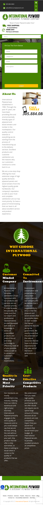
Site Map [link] (32, 498)
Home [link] (5, 496)
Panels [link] (22, 496)
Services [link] (16, 496)
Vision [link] (34, 496)
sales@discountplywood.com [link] (15, 8)
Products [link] (10, 496)
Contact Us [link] (11, 498)
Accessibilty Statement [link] (22, 498)
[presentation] (20, 78)
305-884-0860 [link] (10, 4)
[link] (2, 487)
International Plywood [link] (22, 501)
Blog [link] (38, 496)
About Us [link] (28, 496)
